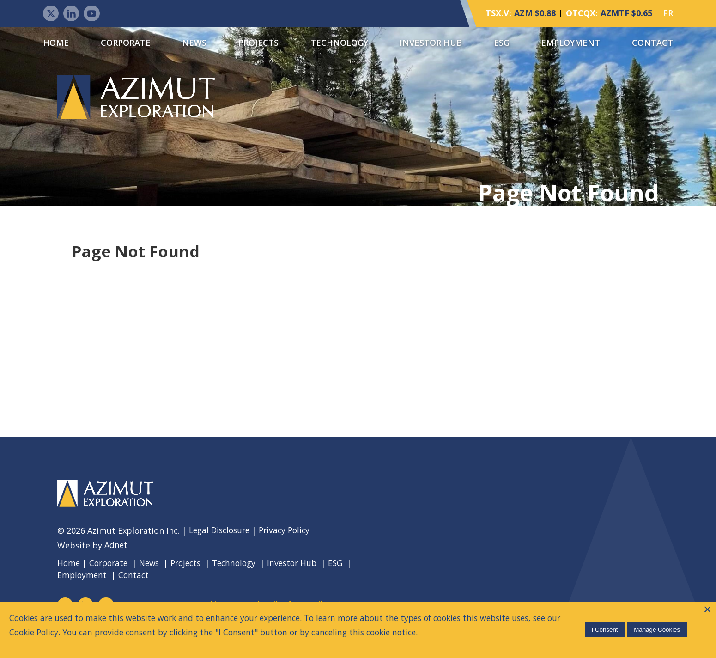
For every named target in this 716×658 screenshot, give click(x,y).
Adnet (116, 546)
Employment (570, 43)
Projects (258, 43)
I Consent (603, 629)
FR (668, 13)
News (194, 43)
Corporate (126, 43)
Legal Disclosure (221, 531)
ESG (502, 43)
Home (56, 43)
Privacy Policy (290, 531)
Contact (652, 43)
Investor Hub (431, 43)
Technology (339, 43)
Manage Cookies (655, 629)
